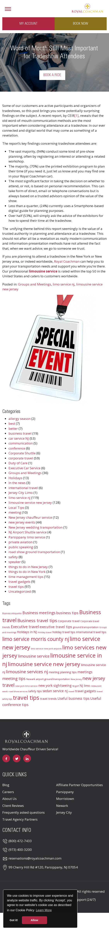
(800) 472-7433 (20, 841)
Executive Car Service (24, 468)
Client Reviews (13, 805)
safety (13, 557)
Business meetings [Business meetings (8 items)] (38, 612)
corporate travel (21, 458)
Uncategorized (20, 591)
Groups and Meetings (34, 284)
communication (21, 443)
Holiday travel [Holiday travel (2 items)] (45, 632)
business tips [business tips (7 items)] (67, 612)
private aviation (21, 542)
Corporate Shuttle (22, 453)
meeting (15, 512)
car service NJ (19, 438)
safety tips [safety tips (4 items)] (35, 691)
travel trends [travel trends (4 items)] (48, 699)
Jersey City (64, 812)
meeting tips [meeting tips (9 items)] (14, 678)
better (13, 428)
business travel (20, 433)
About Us (9, 798)
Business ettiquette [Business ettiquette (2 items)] (12, 613)
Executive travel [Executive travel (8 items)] (25, 626)
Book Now (80, 23)
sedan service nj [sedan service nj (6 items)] (55, 691)
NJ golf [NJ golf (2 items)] (75, 686)
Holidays (15, 478)
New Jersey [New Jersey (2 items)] (76, 679)
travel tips (16, 586)
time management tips (26, 576)
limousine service (43, 271)
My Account (28, 23)
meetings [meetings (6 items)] (84, 672)
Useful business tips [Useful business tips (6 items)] (73, 698)
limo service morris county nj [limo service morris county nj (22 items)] (35, 638)
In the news (17, 483)
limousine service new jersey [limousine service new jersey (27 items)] (44, 664)
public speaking (21, 547)
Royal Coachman (67, 261)
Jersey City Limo (21, 492)
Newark (62, 805)
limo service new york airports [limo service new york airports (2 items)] (46, 648)
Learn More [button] (44, 910)
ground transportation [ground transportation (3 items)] (86, 627)
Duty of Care (18, 463)
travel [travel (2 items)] (71, 691)
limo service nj (64, 284)
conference (17, 448)
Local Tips (16, 507)
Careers (8, 792)
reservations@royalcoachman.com (35, 858)
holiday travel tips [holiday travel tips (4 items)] (63, 632)
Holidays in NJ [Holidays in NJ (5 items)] (27, 632)
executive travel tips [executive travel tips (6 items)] (56, 627)
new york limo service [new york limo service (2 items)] (26, 686)
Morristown (65, 798)
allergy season (20, 418)
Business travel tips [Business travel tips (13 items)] (37, 620)
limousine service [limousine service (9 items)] (34, 656)
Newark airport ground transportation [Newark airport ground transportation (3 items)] (48, 679)
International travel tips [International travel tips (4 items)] (91, 632)
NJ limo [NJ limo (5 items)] (85, 685)
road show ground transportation (34, 552)
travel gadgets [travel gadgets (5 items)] (85, 691)
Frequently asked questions (23, 812)
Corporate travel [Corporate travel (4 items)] (69, 621)
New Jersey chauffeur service (30, 517)
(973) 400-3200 (20, 849)
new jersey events (22, 522)
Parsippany (65, 792)
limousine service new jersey (30, 502)
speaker (15, 562)
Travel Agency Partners (20, 819)
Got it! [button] (14, 920)
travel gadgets (19, 581)
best (12, 423)
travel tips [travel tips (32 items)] (26, 697)
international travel (23, 488)
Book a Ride (52, 75)
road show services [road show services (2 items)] (18, 691)
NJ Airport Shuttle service (28, 532)
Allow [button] (34, 920)
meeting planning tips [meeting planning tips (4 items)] (63, 672)
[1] (76, 115)
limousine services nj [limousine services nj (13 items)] (27, 672)
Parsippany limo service (27, 537)
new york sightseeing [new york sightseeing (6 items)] (55, 685)
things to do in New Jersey (28, 567)
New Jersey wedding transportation (36, 527)
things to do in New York (27, 571)
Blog (5, 785)
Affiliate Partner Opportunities (79, 785)
